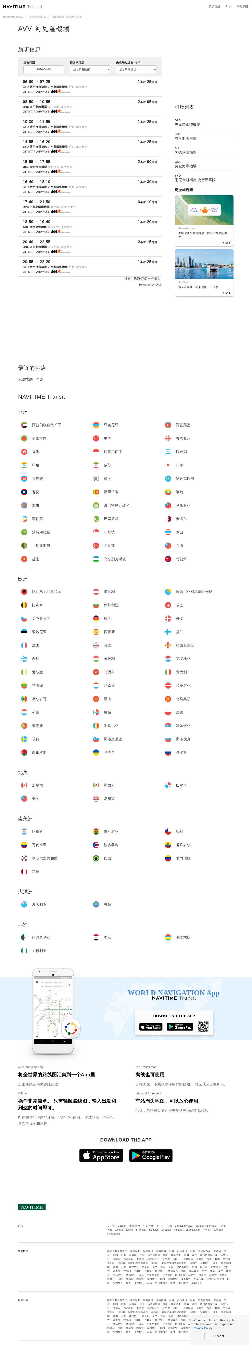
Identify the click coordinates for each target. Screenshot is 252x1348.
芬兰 (155, 1267)
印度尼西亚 (204, 1251)
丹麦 (123, 1267)
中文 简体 (148, 1225)
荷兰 (204, 1271)
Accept (219, 1336)
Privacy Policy (202, 1328)
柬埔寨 (132, 1255)
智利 (162, 1278)
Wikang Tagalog (124, 1229)
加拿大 (213, 1275)
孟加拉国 (161, 1251)
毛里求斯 (183, 1282)
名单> (139, 62)
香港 (192, 1251)
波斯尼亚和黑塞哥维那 (174, 1263)
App (228, 6)
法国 (162, 1267)
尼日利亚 (196, 1282)
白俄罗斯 (180, 1275)
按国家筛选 (77, 62)
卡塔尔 (140, 1259)
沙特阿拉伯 (153, 1259)
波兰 (220, 1271)
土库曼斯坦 (187, 1259)
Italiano (178, 1229)
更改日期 (29, 62)
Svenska (218, 1229)
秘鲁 (128, 1282)
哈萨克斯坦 (154, 1255)
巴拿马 (111, 1278)
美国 (120, 1278)
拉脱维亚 (160, 1271)
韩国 (142, 1255)
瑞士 (215, 1263)
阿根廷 (140, 1278)
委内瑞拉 (118, 1282)
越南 (217, 1259)
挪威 (212, 1271)
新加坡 (166, 1259)
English (122, 1225)
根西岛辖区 (183, 1267)
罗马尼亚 (118, 1275)
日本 (123, 1255)
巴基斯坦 (128, 1259)
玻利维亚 (152, 1278)
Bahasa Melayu (184, 1225)
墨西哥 (223, 1275)
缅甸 (186, 1255)
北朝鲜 (121, 1263)
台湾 (209, 1259)
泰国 (175, 1259)
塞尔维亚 (131, 1275)
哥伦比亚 (173, 1278)
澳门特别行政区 (208, 1255)
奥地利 (155, 1263)
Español (166, 1229)
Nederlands (113, 1233)
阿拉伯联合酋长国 (117, 1251)
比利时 (193, 1263)
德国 (115, 1267)
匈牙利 (204, 1267)
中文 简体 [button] (243, 6)
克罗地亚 (215, 1267)
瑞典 (141, 1275)
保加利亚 (205, 1263)
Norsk (207, 1229)
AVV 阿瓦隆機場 (44, 28)
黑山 (183, 1271)
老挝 (165, 1255)
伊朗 (115, 1255)
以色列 (217, 1251)
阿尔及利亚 (161, 1282)
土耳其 (200, 1259)
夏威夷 (129, 1278)
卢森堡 (148, 1271)
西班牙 (145, 1267)
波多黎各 (186, 1278)
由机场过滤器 (129, 62)
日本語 (111, 1225)
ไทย (169, 1225)
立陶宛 (137, 1271)
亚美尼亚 (135, 1251)
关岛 (149, 1282)
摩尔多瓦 (173, 1271)
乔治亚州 (182, 1251)
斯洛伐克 (167, 1275)
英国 (171, 1267)
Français (141, 1229)
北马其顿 (194, 1271)
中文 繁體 (134, 1225)
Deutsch (154, 1229)
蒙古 (194, 1255)
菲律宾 (116, 1259)
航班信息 (214, 6)
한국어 (160, 1225)
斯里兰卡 (176, 1255)
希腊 (194, 1267)
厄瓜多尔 (199, 1278)
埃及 (172, 1282)
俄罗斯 (202, 1275)
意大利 (127, 1271)
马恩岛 (116, 1271)
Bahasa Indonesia (206, 1225)
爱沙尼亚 (134, 1267)
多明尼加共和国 (215, 1278)
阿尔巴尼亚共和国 (138, 1263)
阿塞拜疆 (148, 1251)
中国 (171, 1251)
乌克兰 (192, 1275)
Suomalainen (193, 1229)
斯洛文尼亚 (153, 1275)
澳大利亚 (139, 1282)
